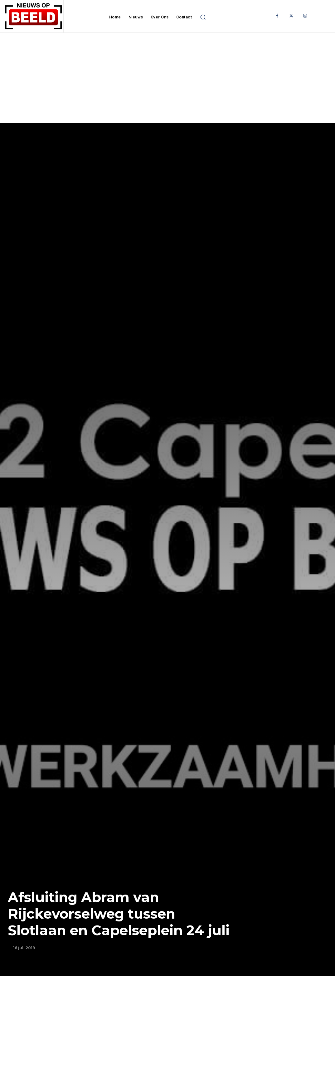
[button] (203, 17)
